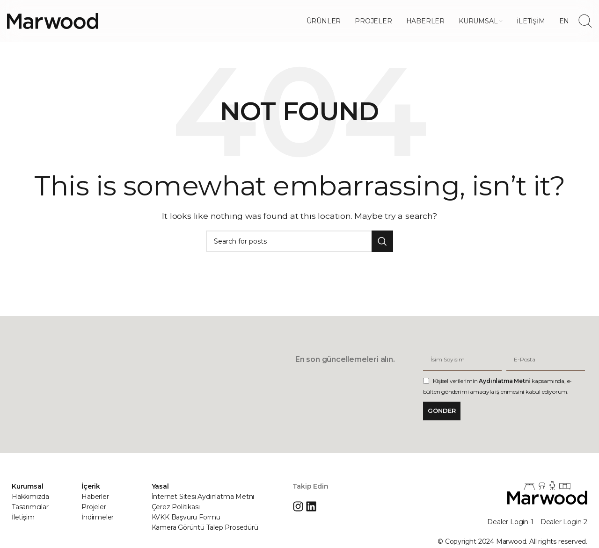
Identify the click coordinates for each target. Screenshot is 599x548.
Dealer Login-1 (510, 522)
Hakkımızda (30, 496)
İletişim (23, 517)
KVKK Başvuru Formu (186, 517)
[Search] (585, 21)
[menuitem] (564, 21)
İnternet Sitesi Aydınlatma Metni (203, 496)
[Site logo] (52, 20)
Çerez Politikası (176, 507)
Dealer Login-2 (564, 522)
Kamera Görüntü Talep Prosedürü (205, 527)
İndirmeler (97, 517)
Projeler (93, 507)
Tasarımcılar (30, 507)
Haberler (95, 496)
